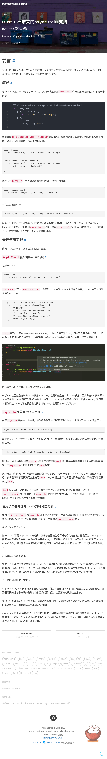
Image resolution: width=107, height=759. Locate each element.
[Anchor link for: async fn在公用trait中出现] (41, 412)
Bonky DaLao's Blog (11, 688)
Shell (92, 664)
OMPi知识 (77, 664)
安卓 (100, 664)
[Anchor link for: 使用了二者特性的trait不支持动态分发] (55, 506)
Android (30, 659)
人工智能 (41, 659)
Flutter (30, 664)
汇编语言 (63, 659)
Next (80, 635)
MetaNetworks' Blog (14, 3)
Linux (21, 659)
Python (87, 659)
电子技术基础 (66, 668)
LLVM (87, 668)
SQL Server (24, 673)
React (6, 673)
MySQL (66, 664)
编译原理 (7, 664)
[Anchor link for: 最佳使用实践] (24, 240)
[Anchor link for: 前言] (13, 61)
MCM (35, 668)
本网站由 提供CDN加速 (46, 742)
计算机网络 (19, 664)
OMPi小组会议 (9, 659)
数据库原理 (8, 668)
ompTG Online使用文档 (59, 703)
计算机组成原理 (23, 668)
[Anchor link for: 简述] (10, 82)
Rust (6, 15)
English (56, 664)
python (43, 668)
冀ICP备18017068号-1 (53, 738)
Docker (78, 668)
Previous (27, 635)
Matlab (39, 664)
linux (35, 673)
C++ (47, 664)
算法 (72, 659)
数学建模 (97, 659)
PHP (95, 668)
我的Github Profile (10, 703)
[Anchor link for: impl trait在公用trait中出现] (45, 257)
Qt (85, 664)
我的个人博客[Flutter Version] (34, 703)
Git (79, 659)
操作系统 (52, 659)
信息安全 (53, 668)
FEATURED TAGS (10, 652)
